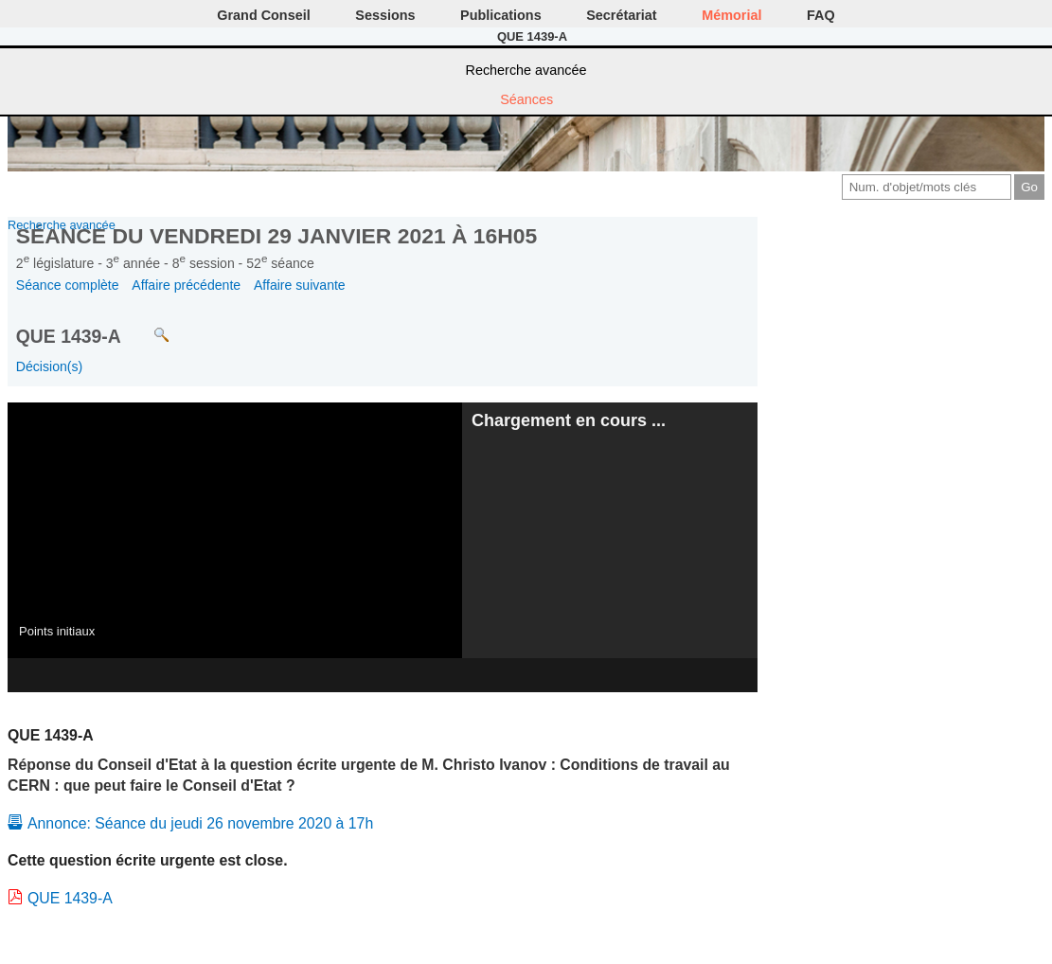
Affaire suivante (300, 285)
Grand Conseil (263, 15)
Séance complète (67, 285)
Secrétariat (621, 15)
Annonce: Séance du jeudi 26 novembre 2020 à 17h (200, 823)
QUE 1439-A (70, 898)
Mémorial (731, 15)
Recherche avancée (526, 70)
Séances (526, 99)
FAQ (821, 15)
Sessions (385, 15)
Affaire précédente (186, 285)
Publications (501, 15)
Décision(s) (49, 366)
